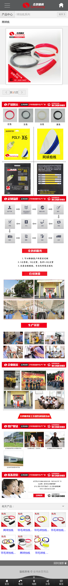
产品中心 (7, 14)
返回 (62, 14)
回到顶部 (59, 563)
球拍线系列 (23, 14)
